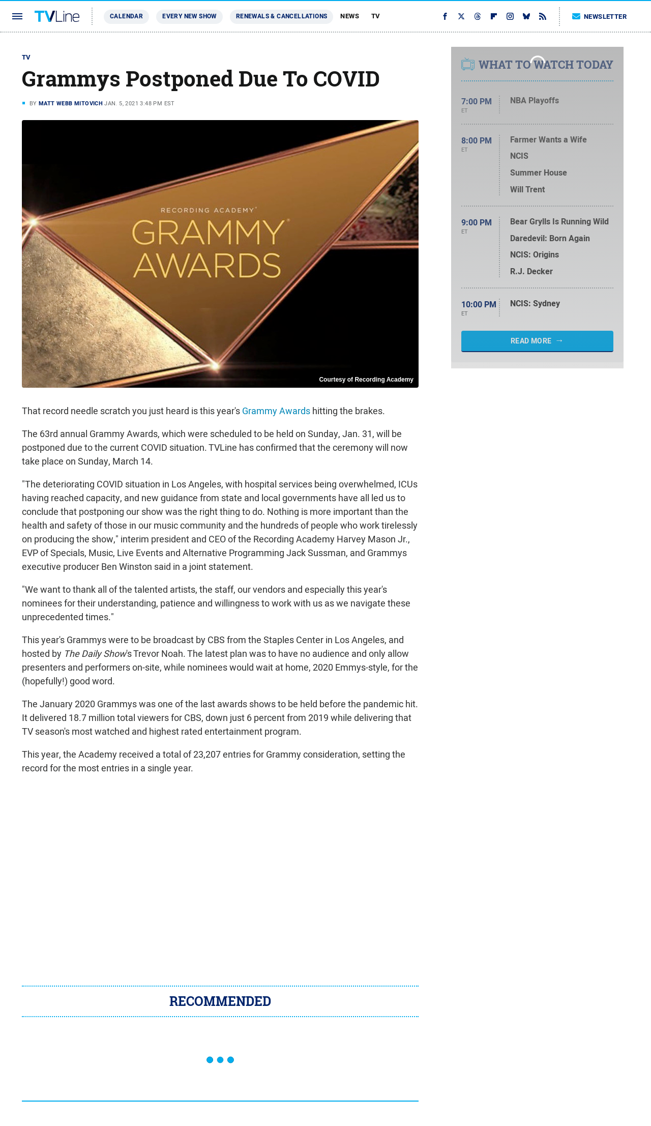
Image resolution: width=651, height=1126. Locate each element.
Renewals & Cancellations (282, 16)
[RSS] (542, 16)
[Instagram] (510, 16)
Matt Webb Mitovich (71, 103)
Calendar (126, 16)
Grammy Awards (276, 411)
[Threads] (477, 16)
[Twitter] (461, 16)
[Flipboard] (493, 16)
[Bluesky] (526, 16)
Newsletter (599, 16)
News (349, 16)
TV (375, 16)
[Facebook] (445, 16)
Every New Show (189, 16)
